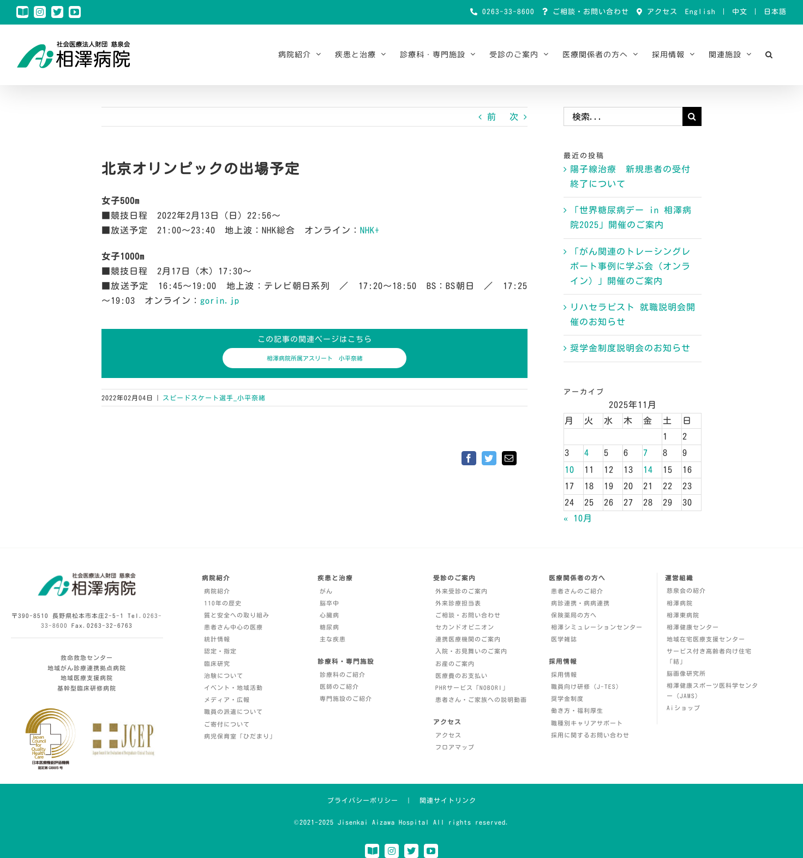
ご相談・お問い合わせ (588, 11)
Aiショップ (683, 708)
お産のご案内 (455, 664)
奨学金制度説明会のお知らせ (630, 348)
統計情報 (217, 639)
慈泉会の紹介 (686, 590)
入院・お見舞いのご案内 (471, 651)
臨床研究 (217, 664)
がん (326, 591)
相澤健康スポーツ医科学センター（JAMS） (712, 690)
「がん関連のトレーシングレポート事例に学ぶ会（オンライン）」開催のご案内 (630, 266)
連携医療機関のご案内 (468, 639)
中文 (739, 11)
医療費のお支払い (461, 676)
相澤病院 (680, 603)
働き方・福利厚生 (577, 710)
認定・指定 (220, 651)
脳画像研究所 (686, 673)
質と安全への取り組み (236, 615)
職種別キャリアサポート (587, 723)
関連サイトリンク (448, 800)
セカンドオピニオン (464, 627)
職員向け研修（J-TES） (586, 686)
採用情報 (564, 674)
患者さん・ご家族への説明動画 (481, 700)
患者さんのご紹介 (577, 591)
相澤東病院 (683, 615)
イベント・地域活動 (233, 688)
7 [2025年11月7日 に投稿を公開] (645, 452)
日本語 (775, 11)
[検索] (692, 116)
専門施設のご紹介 (346, 698)
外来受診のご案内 (461, 591)
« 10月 (578, 518)
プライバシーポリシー (362, 800)
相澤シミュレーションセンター (597, 627)
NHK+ (370, 230)
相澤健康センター (693, 627)
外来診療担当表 (458, 603)
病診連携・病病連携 (580, 603)
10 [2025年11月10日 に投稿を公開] (569, 469)
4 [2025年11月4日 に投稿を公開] (586, 452)
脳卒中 (329, 603)
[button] (769, 55)
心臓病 (329, 615)
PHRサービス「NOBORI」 (472, 688)
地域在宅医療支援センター (706, 639)
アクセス (660, 11)
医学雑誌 (564, 639)
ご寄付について (227, 724)
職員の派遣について (233, 712)
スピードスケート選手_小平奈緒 (214, 397)
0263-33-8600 (506, 11)
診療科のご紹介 (342, 674)
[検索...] (623, 116)
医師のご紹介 (339, 686)
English (700, 11)
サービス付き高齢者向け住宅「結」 (709, 656)
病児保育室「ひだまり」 (240, 736)
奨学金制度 (567, 698)
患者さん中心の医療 (233, 627)
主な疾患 (333, 639)
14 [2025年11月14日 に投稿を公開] (648, 469)
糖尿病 (329, 627)
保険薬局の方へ (574, 615)
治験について (223, 676)
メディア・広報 (227, 700)
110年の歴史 (223, 603)
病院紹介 (217, 591)
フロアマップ (455, 747)
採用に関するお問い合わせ (590, 735)
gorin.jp (219, 300)
